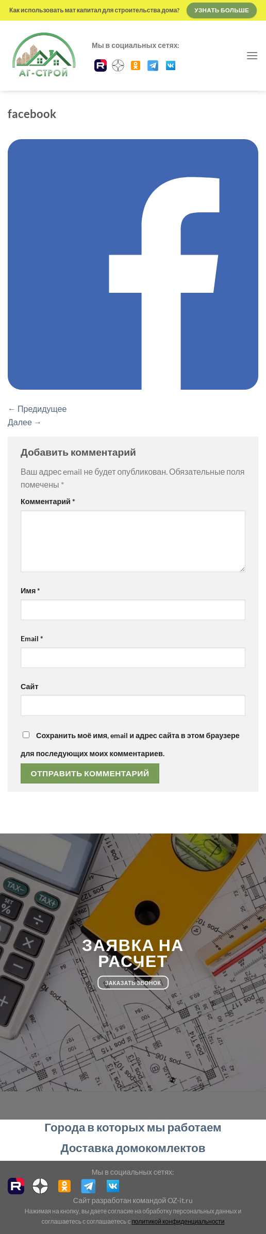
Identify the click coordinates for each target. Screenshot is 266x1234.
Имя (30, 590)
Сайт (29, 686)
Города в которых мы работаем (132, 1127)
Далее (25, 422)
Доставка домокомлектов (133, 1148)
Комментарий (48, 501)
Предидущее (37, 408)
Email (32, 638)
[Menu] (252, 55)
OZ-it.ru (180, 1200)
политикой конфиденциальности (177, 1221)
